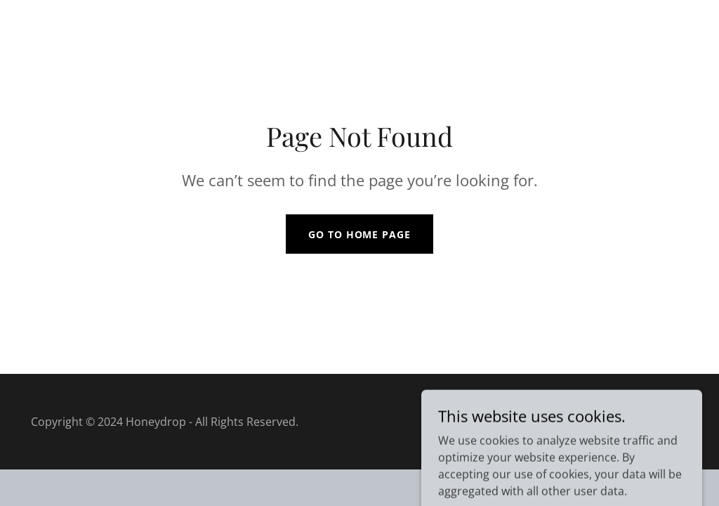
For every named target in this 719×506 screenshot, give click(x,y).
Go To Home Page (359, 234)
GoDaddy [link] (663, 421)
